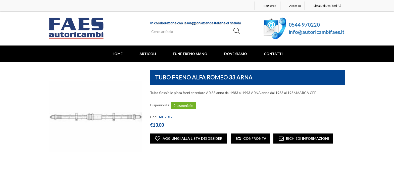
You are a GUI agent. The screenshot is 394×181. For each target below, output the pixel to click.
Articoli (147, 54)
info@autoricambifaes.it (316, 32)
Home (117, 54)
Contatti (273, 54)
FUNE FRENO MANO (190, 54)
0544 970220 (304, 25)
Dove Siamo (235, 54)
